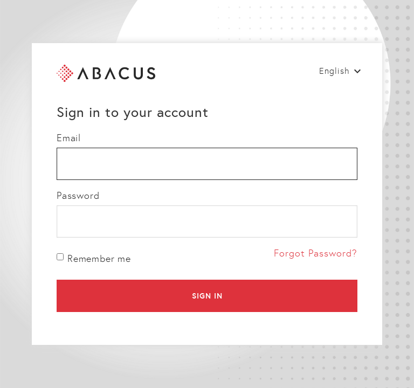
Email (69, 138)
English (334, 71)
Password (78, 196)
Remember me (94, 259)
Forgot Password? (315, 253)
